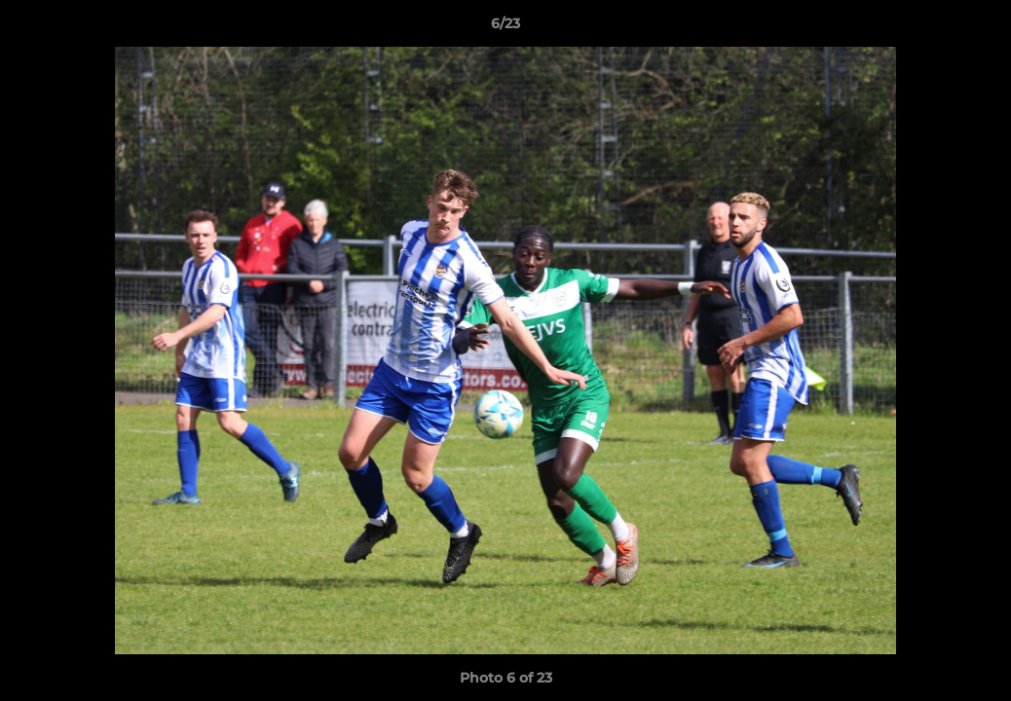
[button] (976, 28)
